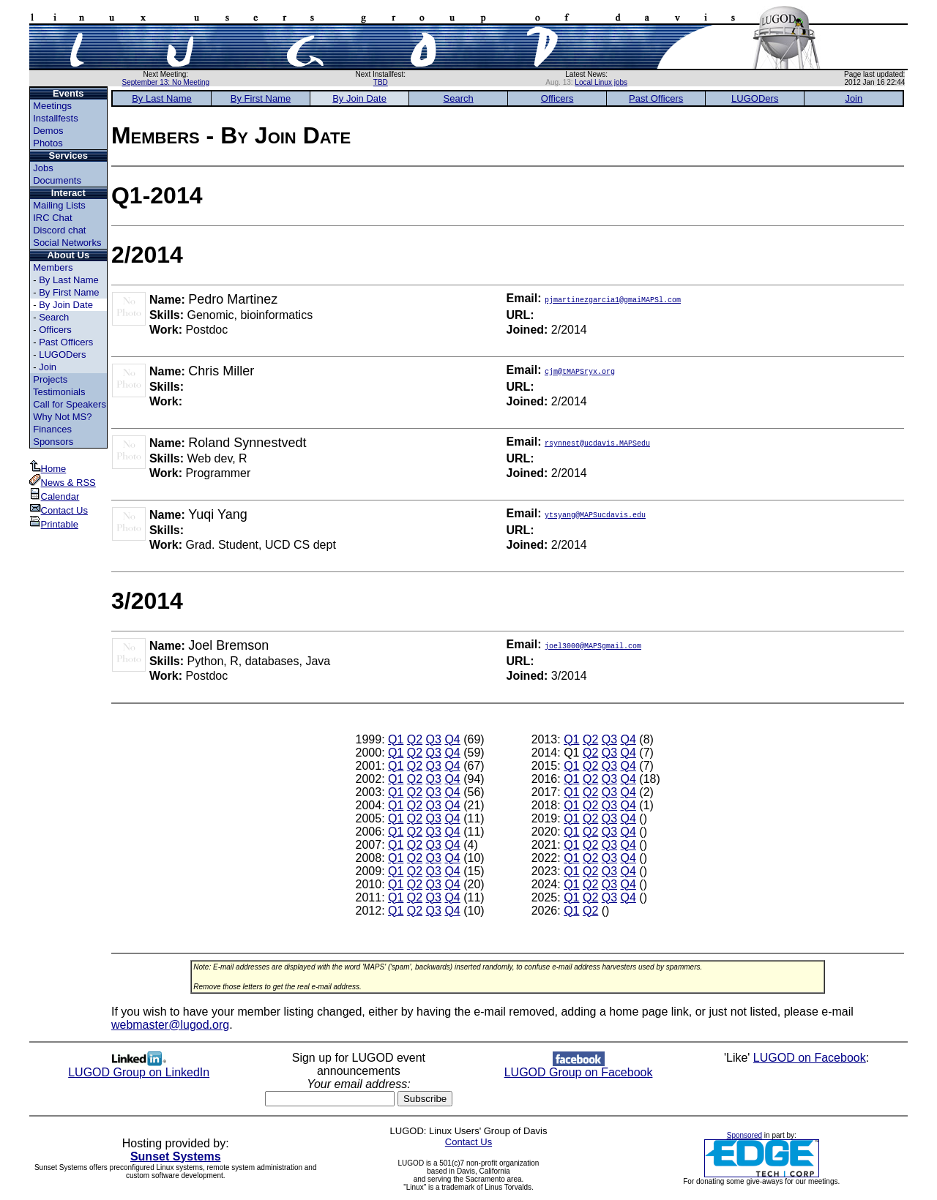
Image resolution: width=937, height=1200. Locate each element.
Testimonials (59, 391)
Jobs (43, 167)
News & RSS (62, 482)
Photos (47, 143)
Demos (48, 130)
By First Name (69, 292)
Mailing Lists (59, 205)
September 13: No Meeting (166, 82)
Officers (55, 329)
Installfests (55, 118)
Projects (50, 379)
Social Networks (67, 242)
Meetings (52, 105)
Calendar (54, 496)
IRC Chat (52, 217)
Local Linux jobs (601, 82)
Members (52, 267)
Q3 (433, 739)
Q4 (452, 739)
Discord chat (59, 230)
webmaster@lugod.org (170, 1025)
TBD (380, 82)
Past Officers (66, 342)
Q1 (395, 739)
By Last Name (69, 279)
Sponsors (53, 441)
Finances (52, 429)
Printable (53, 524)
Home (48, 468)
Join (47, 366)
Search (54, 317)
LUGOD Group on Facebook (578, 1067)
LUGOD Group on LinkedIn (138, 1067)
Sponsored (744, 1135)
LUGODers (62, 354)
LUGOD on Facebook (809, 1057)
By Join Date (66, 304)
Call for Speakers (69, 404)
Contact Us (58, 510)
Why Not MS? (62, 416)
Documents (57, 180)
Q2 (414, 739)
